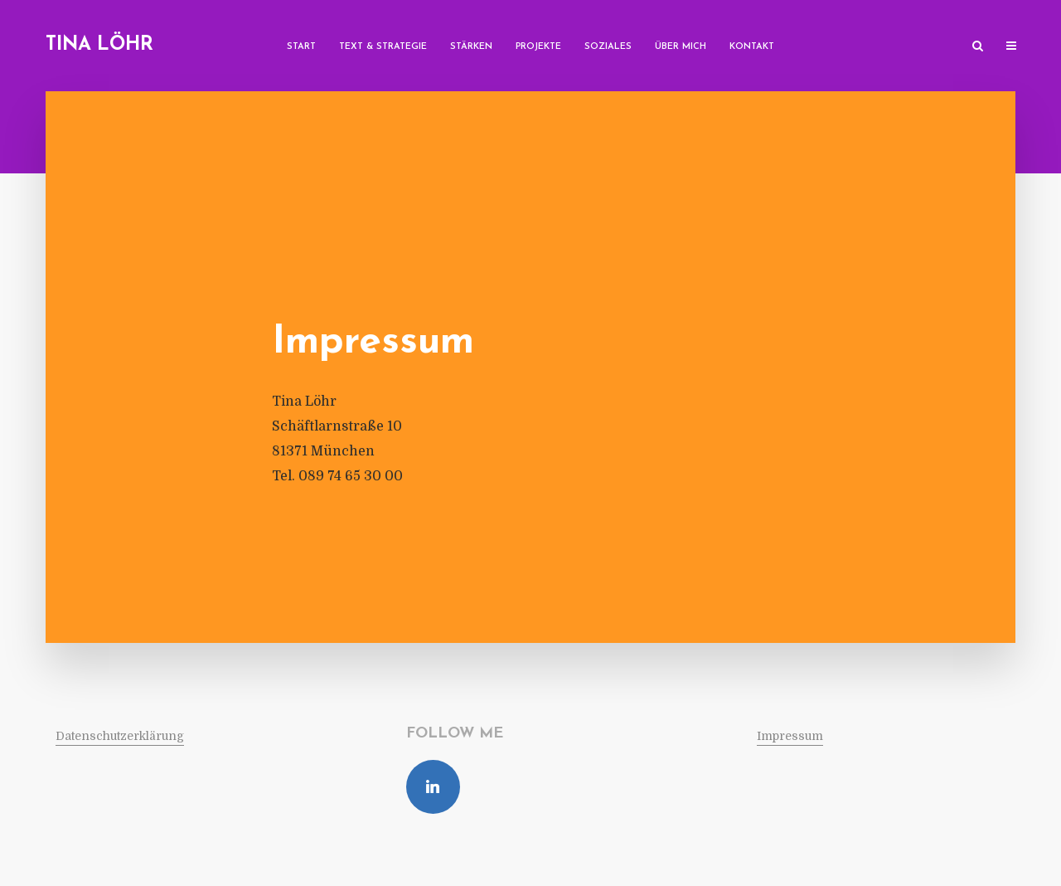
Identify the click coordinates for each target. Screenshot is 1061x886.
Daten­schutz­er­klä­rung (120, 735)
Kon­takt (751, 46)
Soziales (608, 46)
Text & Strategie (383, 46)
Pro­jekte (538, 46)
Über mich (680, 46)
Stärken (471, 46)
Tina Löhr (99, 45)
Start (301, 46)
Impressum (790, 735)
